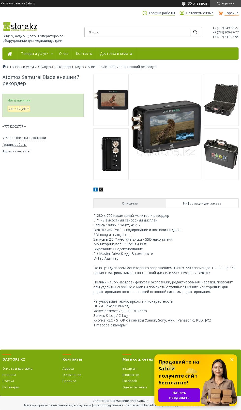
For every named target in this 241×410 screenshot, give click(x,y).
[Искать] (195, 32)
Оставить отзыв (199, 13)
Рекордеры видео (69, 67)
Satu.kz (142, 400)
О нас (63, 53)
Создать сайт (10, 3)
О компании (71, 374)
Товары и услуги (34, 53)
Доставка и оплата (116, 53)
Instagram (129, 368)
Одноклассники (134, 387)
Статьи (8, 381)
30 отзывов (197, 3)
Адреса (68, 368)
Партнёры (10, 387)
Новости (9, 374)
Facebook (129, 381)
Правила (69, 381)
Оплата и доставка (17, 368)
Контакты (84, 53)
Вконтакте (130, 374)
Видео (45, 67)
